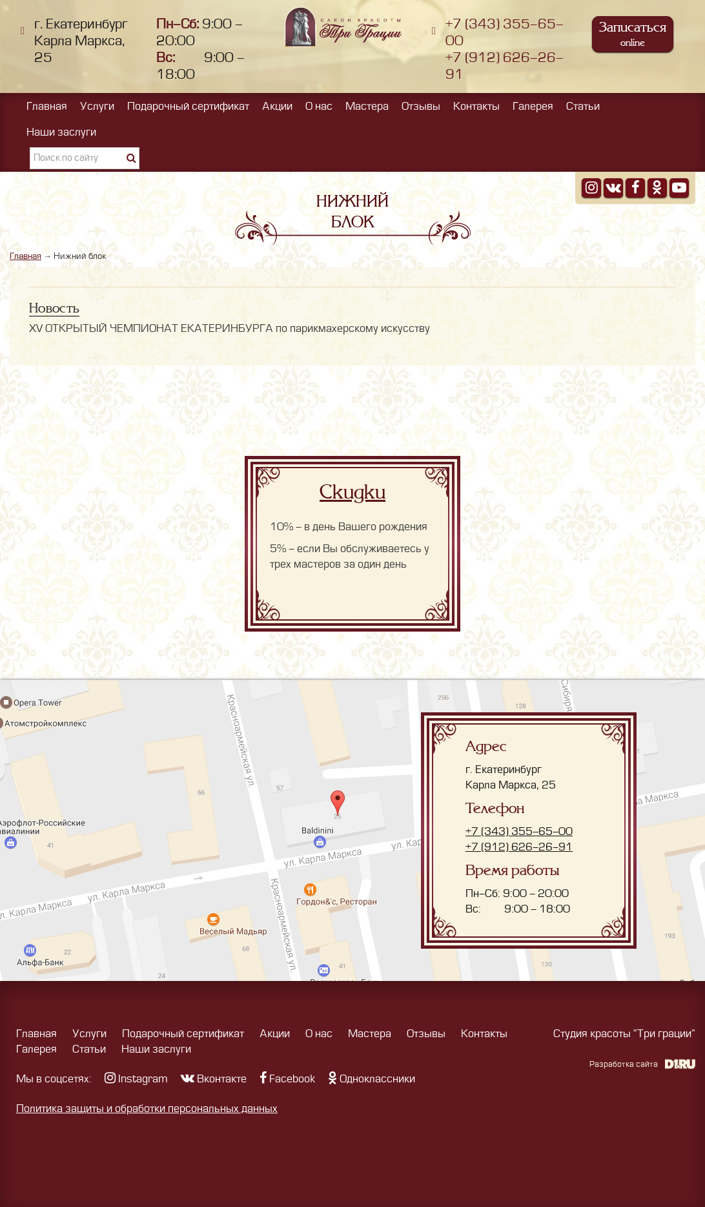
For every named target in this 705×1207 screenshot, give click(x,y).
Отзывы (421, 106)
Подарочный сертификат (188, 106)
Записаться (632, 33)
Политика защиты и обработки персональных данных (147, 1109)
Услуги (97, 106)
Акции (277, 106)
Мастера (367, 106)
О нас (318, 106)
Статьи (583, 106)
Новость (54, 308)
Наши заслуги (61, 132)
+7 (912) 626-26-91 (519, 847)
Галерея (533, 106)
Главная (46, 106)
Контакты (476, 106)
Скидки (352, 492)
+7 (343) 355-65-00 (519, 832)
